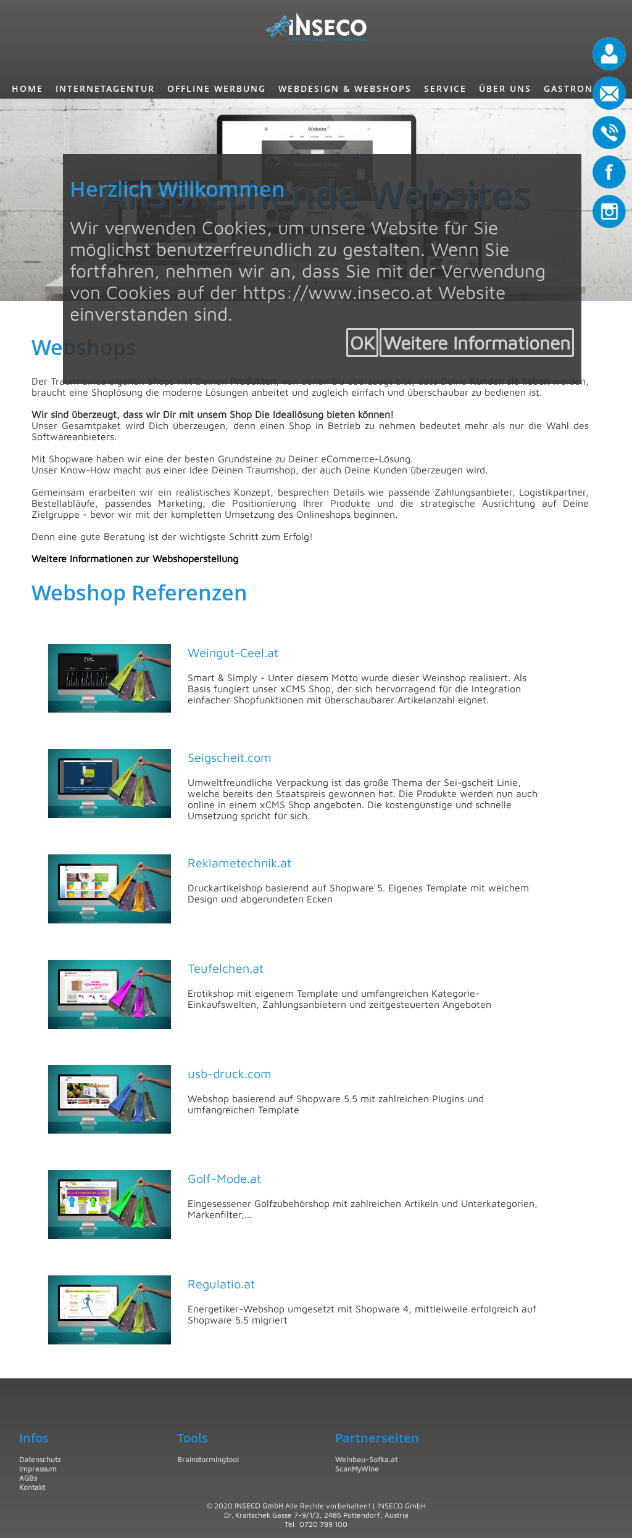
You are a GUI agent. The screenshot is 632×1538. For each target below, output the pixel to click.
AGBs (28, 1478)
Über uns (505, 88)
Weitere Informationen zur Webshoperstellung (134, 558)
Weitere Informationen (476, 342)
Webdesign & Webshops (345, 88)
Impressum (38, 1468)
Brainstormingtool (208, 1459)
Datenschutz (39, 1459)
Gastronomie (582, 88)
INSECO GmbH (259, 1505)
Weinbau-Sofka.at (366, 1459)
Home (27, 88)
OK (362, 342)
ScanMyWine (357, 1468)
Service (445, 88)
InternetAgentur (105, 88)
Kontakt (32, 1487)
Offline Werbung (216, 88)
